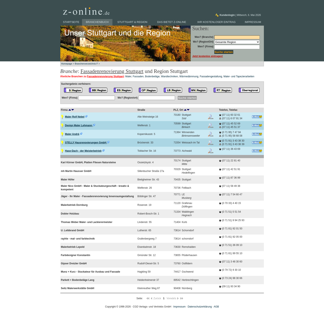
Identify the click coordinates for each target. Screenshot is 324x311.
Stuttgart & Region (132, 22)
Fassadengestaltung (211, 76)
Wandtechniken (169, 76)
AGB (216, 306)
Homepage (66, 63)
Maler (128, 76)
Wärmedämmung (188, 76)
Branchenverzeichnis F (86, 63)
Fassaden (138, 76)
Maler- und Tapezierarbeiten (238, 76)
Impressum (253, 22)
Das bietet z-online (171, 22)
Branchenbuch (97, 22)
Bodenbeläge (152, 76)
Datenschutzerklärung (200, 306)
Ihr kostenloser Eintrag (216, 22)
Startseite (71, 22)
